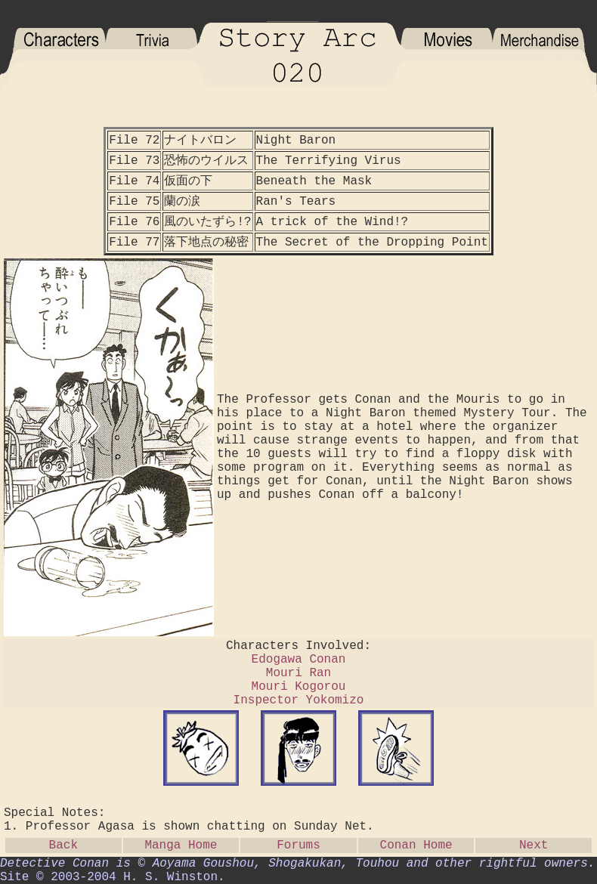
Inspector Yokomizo (299, 700)
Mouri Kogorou (299, 687)
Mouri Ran (298, 673)
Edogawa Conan (299, 659)
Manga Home (180, 845)
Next (533, 845)
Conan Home (416, 845)
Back (63, 845)
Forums (298, 845)
